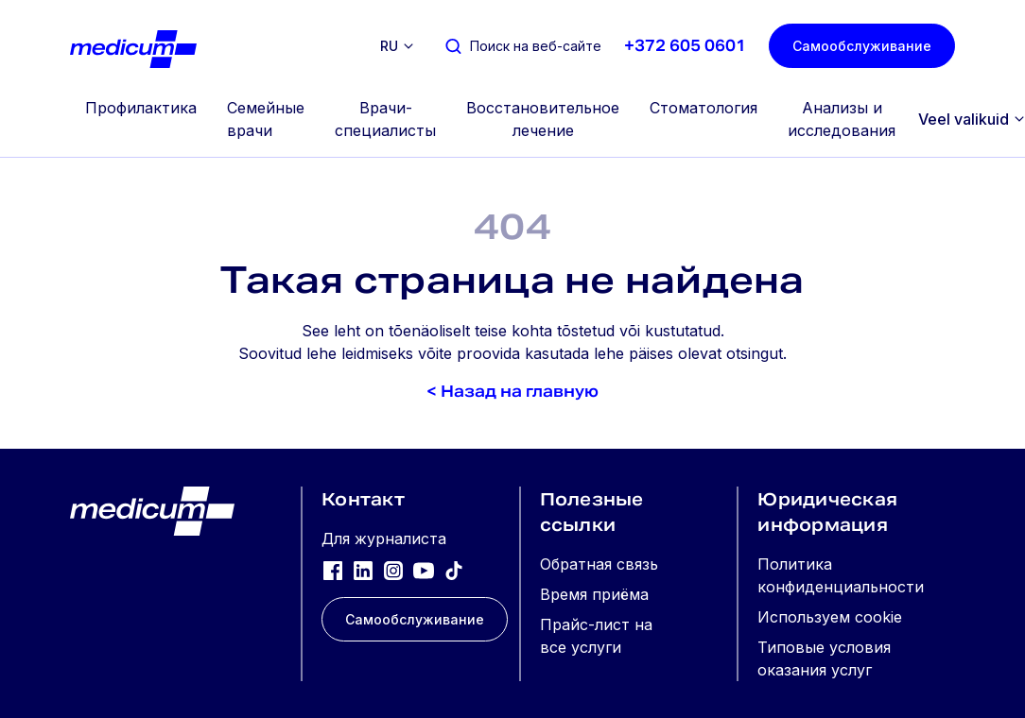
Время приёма (594, 594)
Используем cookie (829, 616)
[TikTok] (454, 569)
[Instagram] (393, 569)
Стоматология (703, 107)
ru (389, 46)
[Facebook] (332, 569)
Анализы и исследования (841, 119)
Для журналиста (383, 538)
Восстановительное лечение (542, 119)
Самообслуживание (861, 46)
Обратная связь (599, 564)
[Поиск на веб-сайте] (522, 46)
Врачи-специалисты (385, 119)
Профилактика (141, 107)
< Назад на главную (512, 392)
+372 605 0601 (685, 46)
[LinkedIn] (363, 569)
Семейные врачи (265, 119)
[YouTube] (423, 569)
